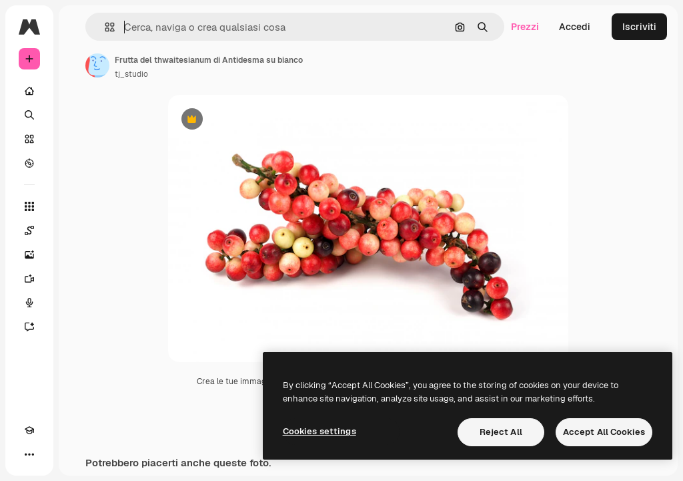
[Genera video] (29, 278)
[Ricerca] (29, 115)
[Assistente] (29, 326)
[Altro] (29, 454)
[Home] (29, 91)
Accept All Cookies (604, 432)
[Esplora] (29, 163)
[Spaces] (29, 230)
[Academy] (29, 430)
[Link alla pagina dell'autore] (97, 65)
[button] (104, 27)
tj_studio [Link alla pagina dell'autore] (131, 74)
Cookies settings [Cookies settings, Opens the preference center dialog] (319, 431)
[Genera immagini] (29, 254)
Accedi (574, 27)
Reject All (501, 432)
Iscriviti (639, 27)
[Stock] (29, 139)
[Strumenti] (29, 206)
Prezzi (525, 27)
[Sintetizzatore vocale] (29, 302)
